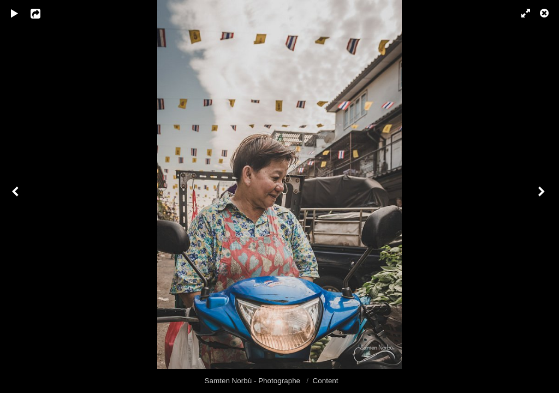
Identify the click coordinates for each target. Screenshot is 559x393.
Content (325, 381)
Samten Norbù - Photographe (253, 381)
